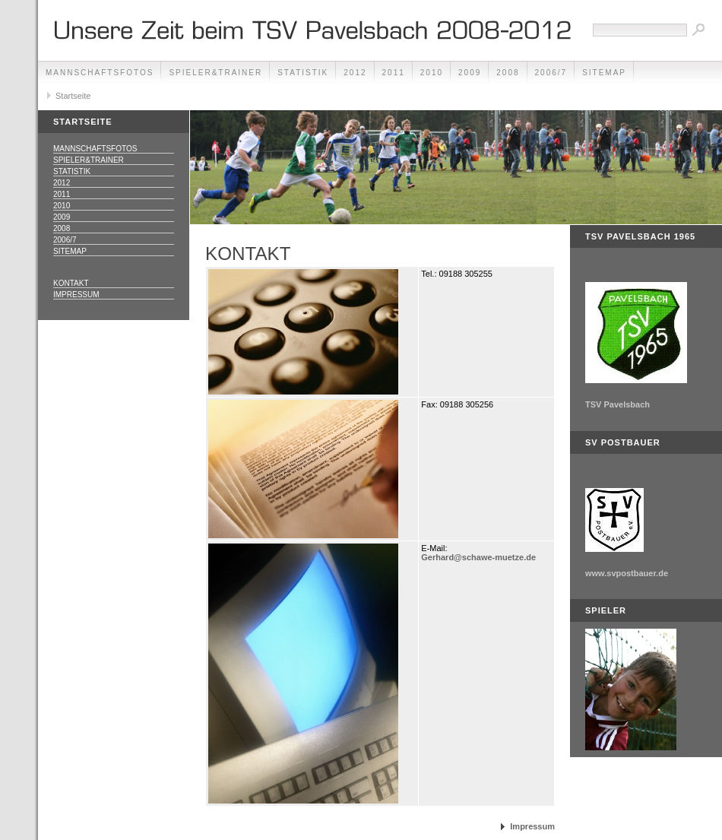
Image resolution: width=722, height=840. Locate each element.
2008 (507, 72)
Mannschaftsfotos (100, 72)
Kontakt (70, 283)
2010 (431, 72)
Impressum (76, 294)
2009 (469, 72)
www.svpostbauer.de (626, 573)
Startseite (72, 95)
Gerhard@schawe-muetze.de (478, 557)
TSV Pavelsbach (617, 404)
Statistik (302, 72)
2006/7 (551, 72)
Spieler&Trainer (215, 72)
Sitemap (604, 72)
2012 (355, 72)
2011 (393, 72)
